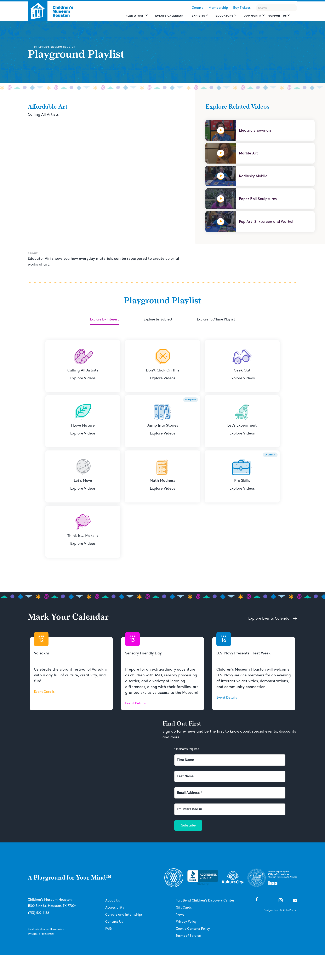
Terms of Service (188, 935)
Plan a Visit (135, 15)
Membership (218, 7)
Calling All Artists (43, 114)
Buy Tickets (242, 7)
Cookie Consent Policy (193, 928)
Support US (277, 15)
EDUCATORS (224, 15)
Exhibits (198, 15)
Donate (197, 7)
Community (253, 15)
